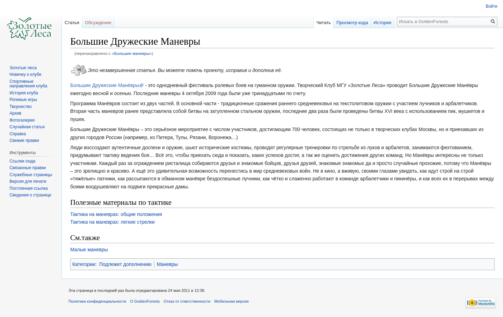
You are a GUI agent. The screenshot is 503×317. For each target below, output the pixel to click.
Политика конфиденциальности (97, 301)
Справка (17, 133)
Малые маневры (89, 249)
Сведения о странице (30, 195)
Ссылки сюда (22, 161)
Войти (491, 6)
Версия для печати (27, 181)
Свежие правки (24, 140)
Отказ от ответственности (187, 301)
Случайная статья (26, 126)
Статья (72, 22)
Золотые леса (23, 67)
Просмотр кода (352, 22)
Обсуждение (98, 22)
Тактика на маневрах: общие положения (116, 214)
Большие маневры (132, 53)
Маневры (167, 264)
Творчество (20, 106)
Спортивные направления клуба (28, 84)
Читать (323, 22)
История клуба (23, 93)
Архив (15, 113)
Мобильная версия (231, 301)
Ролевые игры (23, 99)
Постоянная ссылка (28, 188)
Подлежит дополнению (125, 264)
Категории (83, 264)
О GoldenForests (145, 301)
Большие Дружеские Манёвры (104, 85)
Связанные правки (27, 167)
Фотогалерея (22, 120)
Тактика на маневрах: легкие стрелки (112, 222)
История (382, 22)
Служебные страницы (30, 174)
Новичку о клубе (25, 74)
